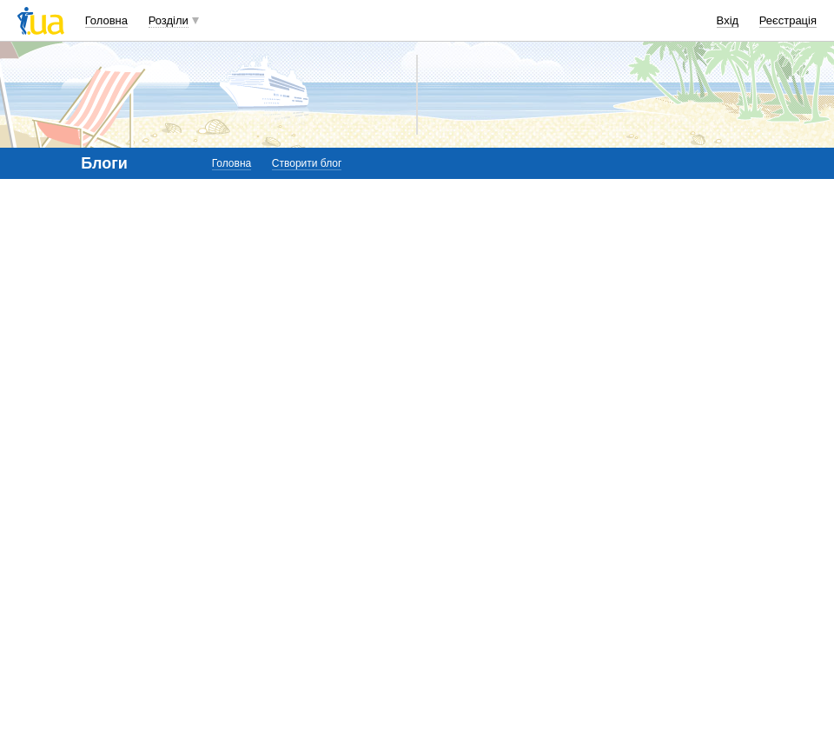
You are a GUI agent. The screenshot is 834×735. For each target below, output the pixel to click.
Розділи (169, 20)
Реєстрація (788, 20)
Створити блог (307, 163)
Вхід (728, 20)
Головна (106, 20)
